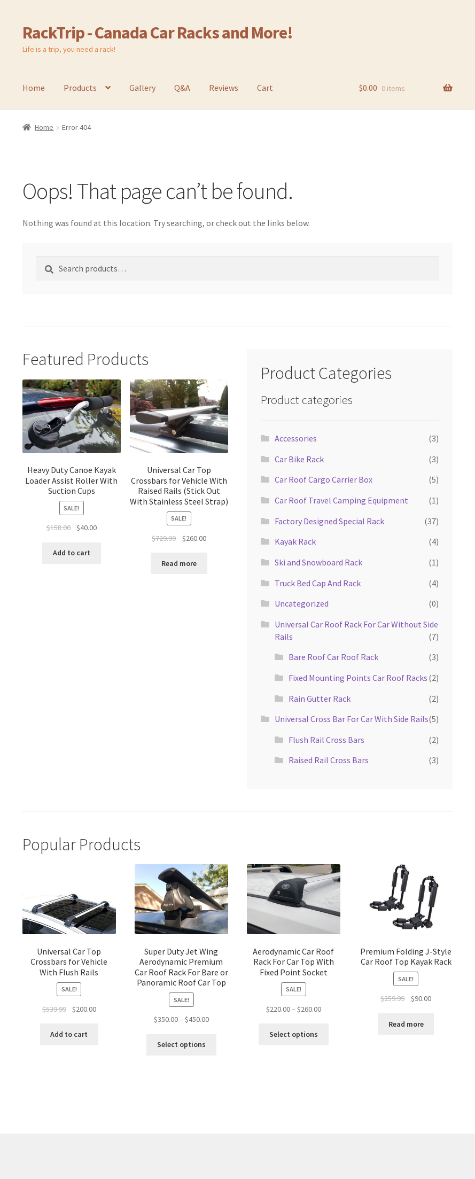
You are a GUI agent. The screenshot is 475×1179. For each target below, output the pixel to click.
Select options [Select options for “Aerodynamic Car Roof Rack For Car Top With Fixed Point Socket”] (293, 1034)
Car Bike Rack (299, 459)
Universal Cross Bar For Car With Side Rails (352, 718)
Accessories (296, 438)
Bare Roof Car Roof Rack (333, 656)
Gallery (142, 87)
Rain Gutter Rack (320, 698)
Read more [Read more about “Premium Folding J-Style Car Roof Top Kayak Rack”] (406, 1024)
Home (33, 87)
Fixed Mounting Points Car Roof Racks (358, 677)
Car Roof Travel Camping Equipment (341, 500)
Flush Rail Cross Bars (326, 739)
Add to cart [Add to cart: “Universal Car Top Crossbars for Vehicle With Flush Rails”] (69, 1034)
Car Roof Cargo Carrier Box (323, 479)
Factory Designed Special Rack (329, 521)
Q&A (182, 87)
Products (80, 87)
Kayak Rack (295, 541)
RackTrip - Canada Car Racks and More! (157, 32)
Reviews (223, 87)
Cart (265, 87)
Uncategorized (302, 603)
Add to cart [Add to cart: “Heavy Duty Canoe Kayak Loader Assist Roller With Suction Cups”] (71, 552)
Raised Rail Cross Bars (329, 760)
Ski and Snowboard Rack (318, 562)
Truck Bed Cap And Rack (318, 583)
